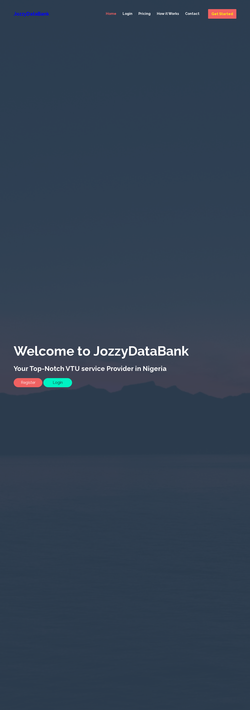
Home (111, 13)
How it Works (168, 13)
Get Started (222, 14)
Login (127, 13)
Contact (192, 13)
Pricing (144, 13)
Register (28, 382)
